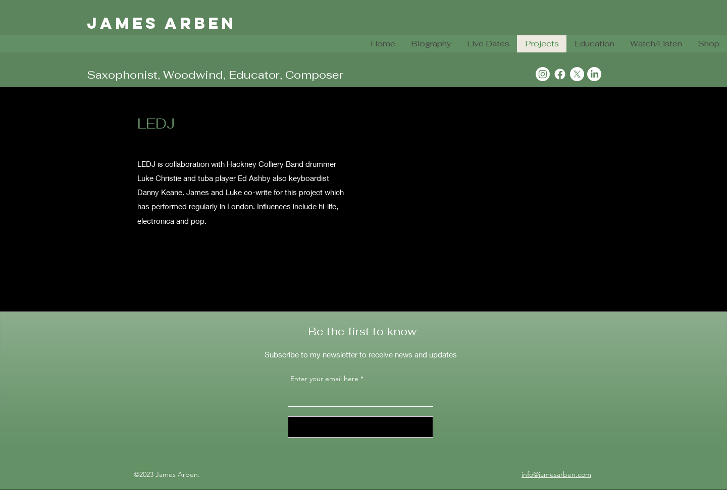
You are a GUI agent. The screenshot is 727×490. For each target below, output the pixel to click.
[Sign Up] (360, 427)
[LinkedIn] (594, 74)
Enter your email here (324, 378)
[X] (577, 74)
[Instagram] (543, 74)
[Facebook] (560, 74)
